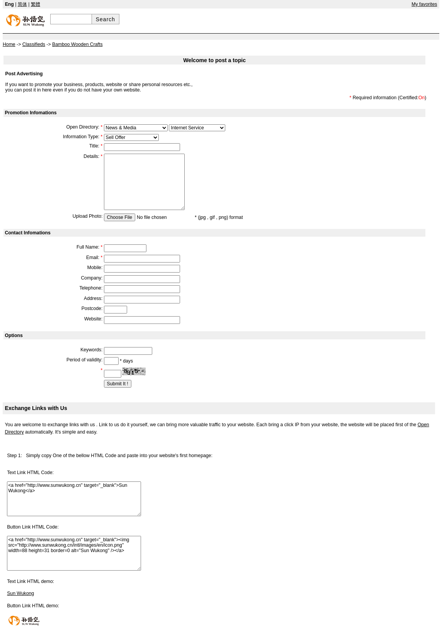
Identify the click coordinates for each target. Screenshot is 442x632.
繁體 (35, 4)
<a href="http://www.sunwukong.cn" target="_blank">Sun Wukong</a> (74, 498)
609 (136, 127)
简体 (22, 4)
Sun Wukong (20, 593)
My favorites (424, 4)
